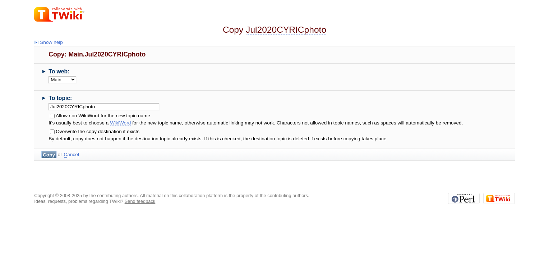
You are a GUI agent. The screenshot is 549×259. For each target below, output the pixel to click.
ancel (71, 155)
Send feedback (140, 201)
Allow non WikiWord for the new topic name (103, 115)
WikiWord (120, 123)
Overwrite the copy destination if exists (97, 131)
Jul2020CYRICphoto (286, 30)
